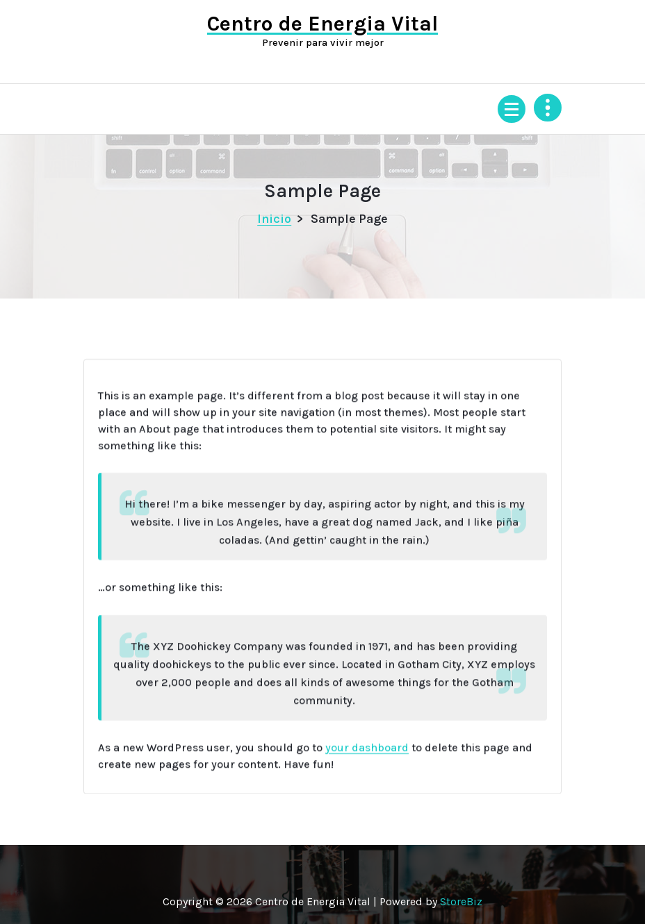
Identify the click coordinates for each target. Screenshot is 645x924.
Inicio (274, 218)
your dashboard (367, 758)
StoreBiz (461, 901)
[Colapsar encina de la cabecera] (548, 107)
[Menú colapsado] (511, 109)
